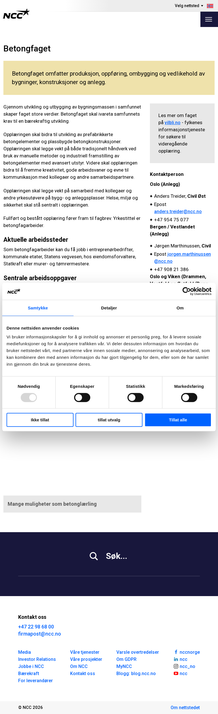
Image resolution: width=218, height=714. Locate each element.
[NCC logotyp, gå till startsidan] (16, 13)
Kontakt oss (82, 673)
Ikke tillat (40, 419)
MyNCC (124, 666)
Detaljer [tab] (109, 307)
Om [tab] (180, 307)
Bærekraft (28, 673)
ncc (180, 659)
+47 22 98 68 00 (36, 627)
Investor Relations (37, 659)
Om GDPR (126, 659)
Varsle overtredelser (137, 652)
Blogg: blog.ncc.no (136, 673)
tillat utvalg (109, 419)
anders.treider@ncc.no (178, 211)
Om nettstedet (185, 707)
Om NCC (79, 666)
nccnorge (186, 652)
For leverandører (35, 680)
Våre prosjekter (86, 659)
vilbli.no (173, 122)
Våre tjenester (84, 652)
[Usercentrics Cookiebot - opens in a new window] (186, 291)
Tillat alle (178, 419)
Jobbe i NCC (31, 666)
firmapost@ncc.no (39, 634)
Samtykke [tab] (38, 307)
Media (24, 652)
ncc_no (184, 666)
